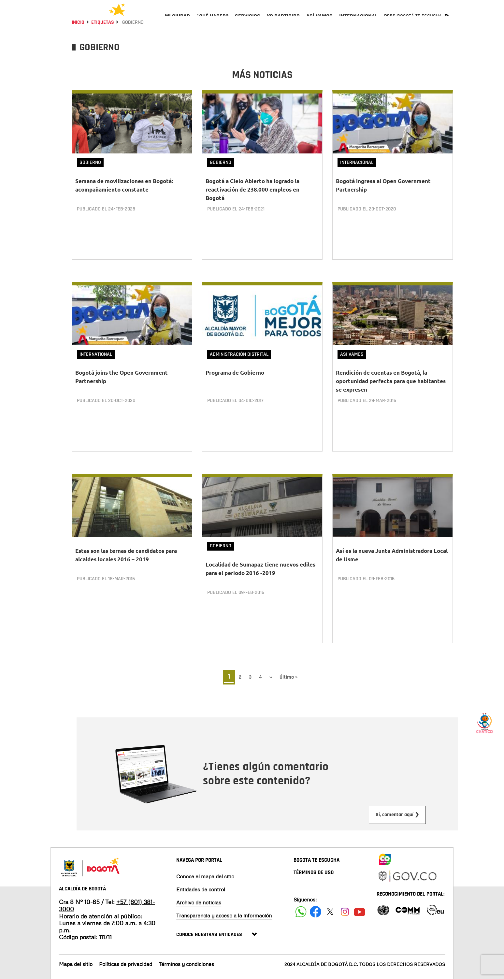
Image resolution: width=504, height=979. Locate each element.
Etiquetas (102, 39)
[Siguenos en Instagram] (345, 911)
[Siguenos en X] (330, 911)
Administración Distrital (239, 365)
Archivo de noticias (198, 902)
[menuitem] (177, 21)
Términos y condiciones (186, 963)
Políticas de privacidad (125, 963)
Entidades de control (200, 889)
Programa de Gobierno (235, 384)
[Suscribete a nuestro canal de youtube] (359, 911)
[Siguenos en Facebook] (301, 911)
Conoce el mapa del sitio (205, 876)
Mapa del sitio (76, 963)
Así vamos (352, 365)
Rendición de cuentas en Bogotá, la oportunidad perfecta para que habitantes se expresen (391, 393)
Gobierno (90, 180)
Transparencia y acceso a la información (224, 915)
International (95, 365)
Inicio (78, 39)
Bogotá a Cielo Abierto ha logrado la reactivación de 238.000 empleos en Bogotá (252, 207)
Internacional (356, 180)
